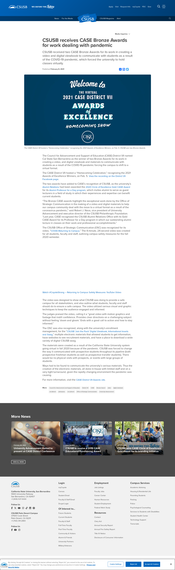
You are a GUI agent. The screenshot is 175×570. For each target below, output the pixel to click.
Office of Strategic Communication (106, 393)
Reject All (133, 564)
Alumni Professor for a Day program (77, 190)
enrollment (67, 393)
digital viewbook (55, 393)
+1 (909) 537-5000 (19, 505)
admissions (77, 393)
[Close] (171, 564)
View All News (18, 468)
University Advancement (58, 397)
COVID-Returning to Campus (66, 231)
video (117, 388)
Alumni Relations (51, 187)
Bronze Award (108, 388)
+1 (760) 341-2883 (18, 526)
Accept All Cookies (152, 564)
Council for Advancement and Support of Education (67, 388)
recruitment (88, 393)
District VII (90, 388)
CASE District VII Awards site (92, 380)
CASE (99, 388)
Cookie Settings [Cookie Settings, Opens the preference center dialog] (115, 564)
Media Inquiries (121, 35)
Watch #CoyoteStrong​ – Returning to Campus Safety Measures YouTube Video (85, 292)
